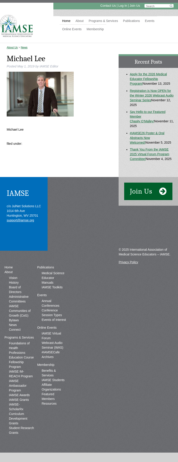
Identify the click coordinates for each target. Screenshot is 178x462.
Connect (15, 329)
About (79, 21)
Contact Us (108, 5)
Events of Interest (54, 320)
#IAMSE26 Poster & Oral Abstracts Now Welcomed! (147, 137)
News (24, 47)
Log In (122, 5)
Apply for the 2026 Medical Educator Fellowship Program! (148, 78)
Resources (49, 403)
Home (66, 21)
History (14, 282)
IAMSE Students (53, 380)
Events (150, 21)
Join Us (135, 5)
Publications (131, 21)
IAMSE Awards (19, 395)
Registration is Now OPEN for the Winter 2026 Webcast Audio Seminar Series (152, 95)
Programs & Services (103, 21)
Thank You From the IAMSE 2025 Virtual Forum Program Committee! (149, 154)
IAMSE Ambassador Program (18, 385)
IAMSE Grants (19, 400)
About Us (12, 47)
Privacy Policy (128, 262)
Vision (13, 278)
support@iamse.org (20, 220)
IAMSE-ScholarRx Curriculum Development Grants (18, 414)
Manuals (47, 282)
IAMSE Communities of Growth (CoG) (20, 310)
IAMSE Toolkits (52, 287)
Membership (95, 29)
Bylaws (14, 320)
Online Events (72, 29)
